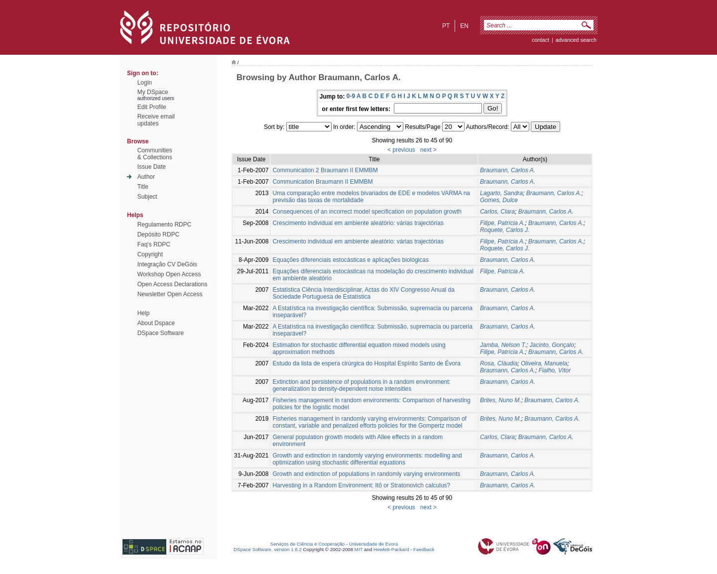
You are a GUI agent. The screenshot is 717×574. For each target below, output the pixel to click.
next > (428, 149)
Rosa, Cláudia (498, 363)
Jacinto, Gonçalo (552, 345)
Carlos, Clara (497, 211)
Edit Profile (151, 107)
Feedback (424, 549)
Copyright (150, 254)
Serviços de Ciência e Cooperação (307, 544)
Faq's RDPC (153, 244)
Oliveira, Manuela (544, 363)
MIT (359, 549)
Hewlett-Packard (391, 549)
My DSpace (152, 92)
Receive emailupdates (156, 120)
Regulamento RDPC (164, 224)
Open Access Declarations (172, 284)
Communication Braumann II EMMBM (322, 181)
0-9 (351, 96)
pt (446, 25)
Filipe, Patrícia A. (502, 223)
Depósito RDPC (158, 234)
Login (144, 82)
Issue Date (151, 166)
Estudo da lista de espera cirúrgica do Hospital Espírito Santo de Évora (366, 363)
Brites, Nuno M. (500, 400)
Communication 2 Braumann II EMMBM (324, 170)
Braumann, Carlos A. (507, 170)
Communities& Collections (154, 154)
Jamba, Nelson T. (503, 345)
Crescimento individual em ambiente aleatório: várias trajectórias (358, 223)
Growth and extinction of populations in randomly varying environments (366, 473)
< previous (401, 149)
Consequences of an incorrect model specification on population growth (367, 211)
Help (143, 313)
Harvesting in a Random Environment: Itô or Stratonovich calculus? (361, 485)
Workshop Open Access (169, 274)
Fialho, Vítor (555, 370)
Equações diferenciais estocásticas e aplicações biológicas (350, 259)
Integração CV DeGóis (167, 264)
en (464, 25)
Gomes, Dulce (499, 200)
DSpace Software (160, 333)
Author (146, 176)
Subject (147, 196)
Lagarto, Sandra (501, 193)
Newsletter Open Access (170, 294)
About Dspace (156, 323)
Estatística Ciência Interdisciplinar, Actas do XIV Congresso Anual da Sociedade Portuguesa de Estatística (363, 293)
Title (142, 186)
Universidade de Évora (373, 544)
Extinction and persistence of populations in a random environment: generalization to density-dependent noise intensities (361, 385)
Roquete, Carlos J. (504, 230)
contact (540, 40)
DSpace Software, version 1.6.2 (268, 549)
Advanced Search (576, 40)
